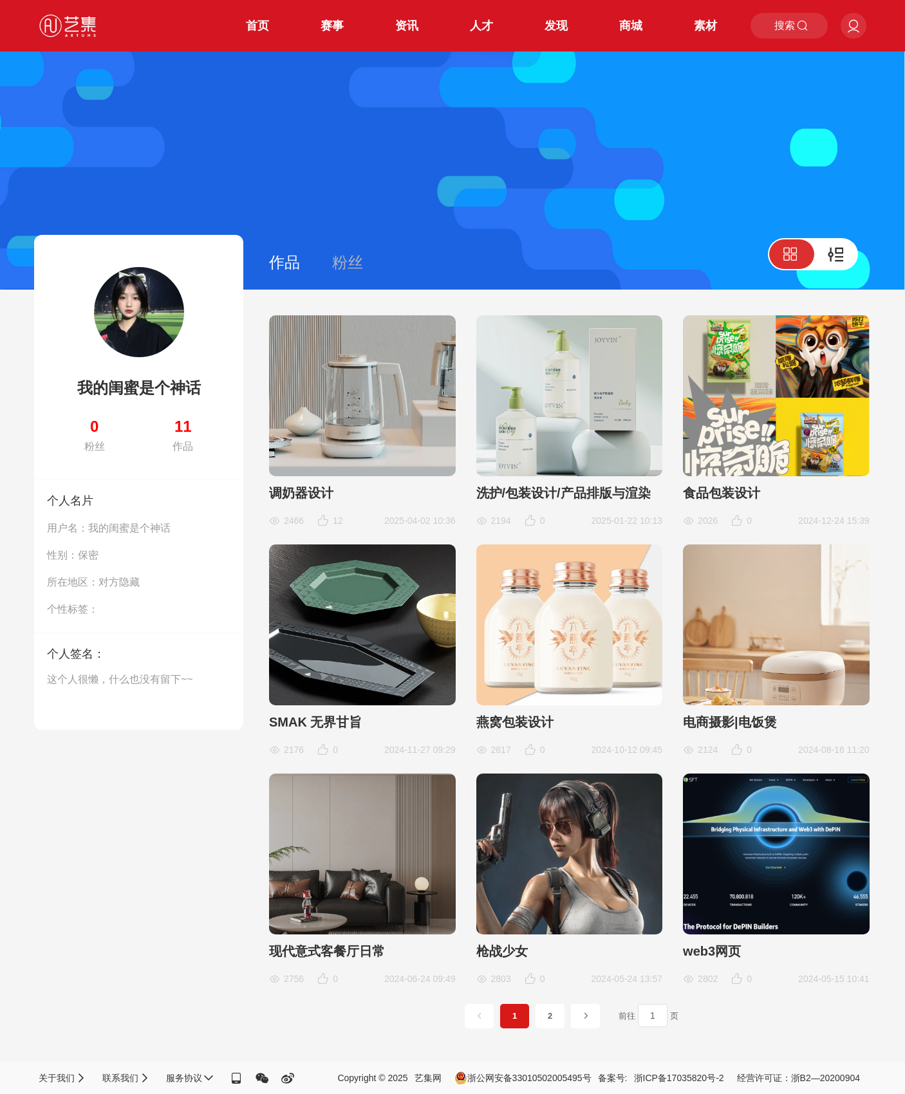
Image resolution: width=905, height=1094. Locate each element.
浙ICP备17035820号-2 (679, 1078)
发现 (556, 25)
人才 (481, 25)
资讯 (406, 25)
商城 (630, 25)
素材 (705, 25)
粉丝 (347, 262)
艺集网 (428, 1078)
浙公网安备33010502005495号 (523, 1077)
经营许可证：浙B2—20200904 (798, 1078)
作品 (284, 262)
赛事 (332, 25)
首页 (257, 25)
